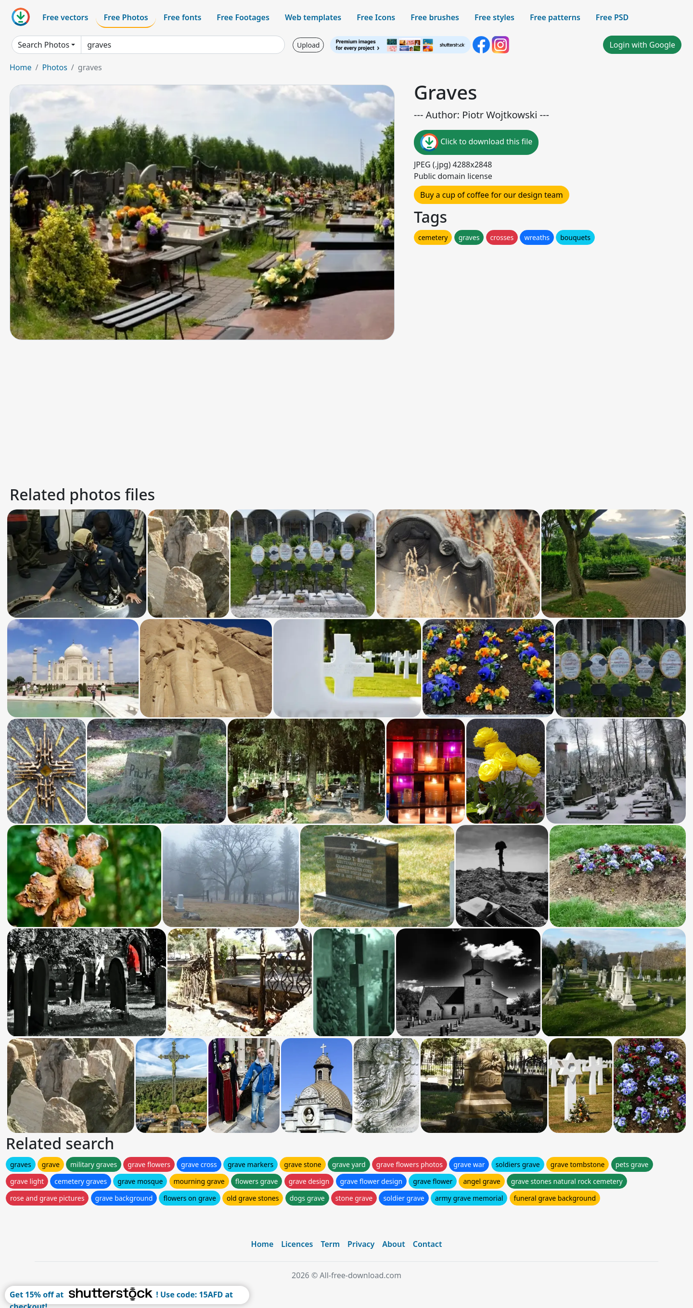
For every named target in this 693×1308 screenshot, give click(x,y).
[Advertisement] (297, 411)
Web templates (313, 17)
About (393, 1244)
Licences (297, 1244)
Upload (308, 45)
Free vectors (65, 17)
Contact (427, 1244)
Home (21, 67)
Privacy (360, 1244)
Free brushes (435, 17)
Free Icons (376, 17)
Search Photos (43, 44)
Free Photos (125, 17)
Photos (54, 67)
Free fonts (183, 17)
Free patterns (555, 17)
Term (330, 1244)
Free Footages (243, 17)
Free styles (494, 17)
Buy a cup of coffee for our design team (491, 195)
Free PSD (612, 17)
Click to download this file (476, 142)
